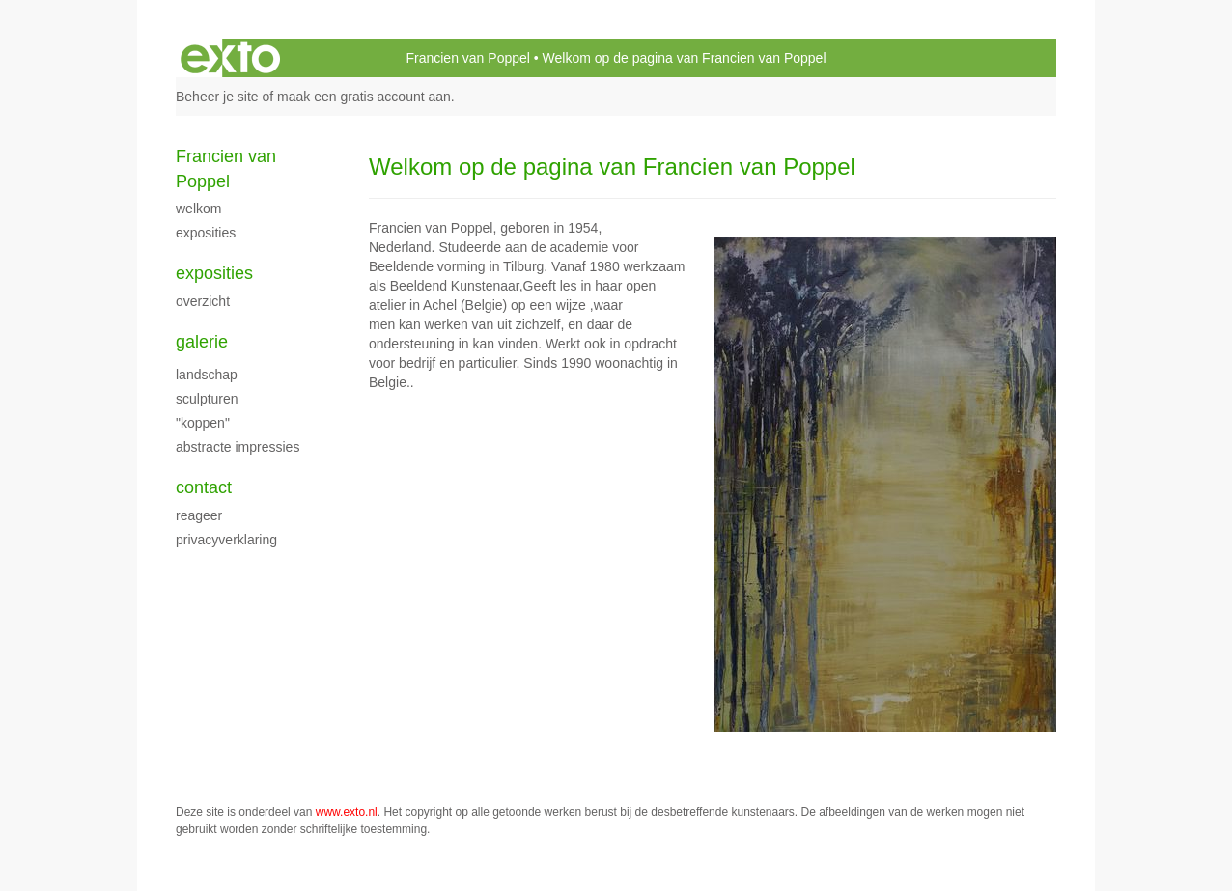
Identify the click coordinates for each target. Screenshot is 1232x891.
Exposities (214, 273)
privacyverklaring (226, 539)
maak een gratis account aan (364, 96)
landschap (207, 374)
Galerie (202, 341)
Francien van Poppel (467, 58)
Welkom (198, 208)
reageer (199, 515)
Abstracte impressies (237, 447)
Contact (204, 487)
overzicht (203, 301)
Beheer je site (217, 96)
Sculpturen (207, 398)
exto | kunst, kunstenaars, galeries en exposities (230, 58)
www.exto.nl (347, 812)
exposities (206, 232)
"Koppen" (203, 423)
